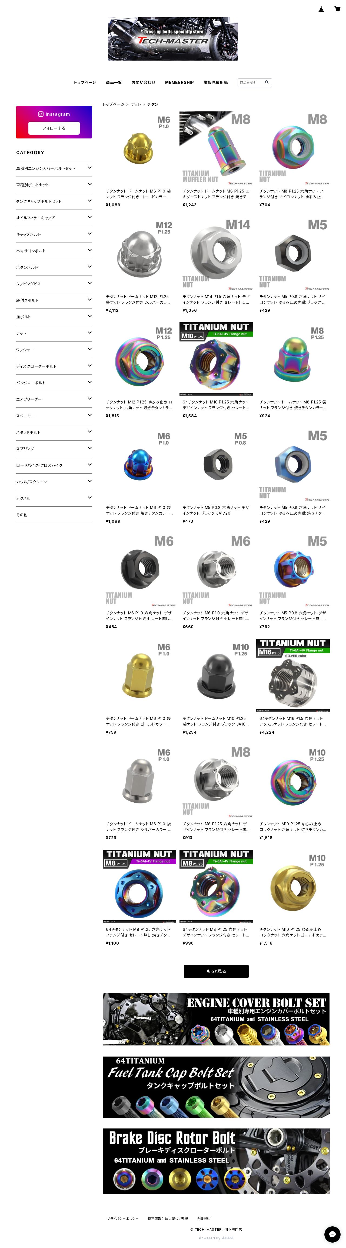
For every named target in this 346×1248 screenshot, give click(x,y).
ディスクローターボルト (36, 366)
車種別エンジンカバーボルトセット (45, 168)
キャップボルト (28, 234)
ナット (136, 104)
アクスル (23, 498)
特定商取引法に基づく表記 (168, 1219)
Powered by (216, 1238)
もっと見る (216, 971)
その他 (22, 514)
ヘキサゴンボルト (31, 251)
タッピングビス (28, 284)
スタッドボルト (28, 432)
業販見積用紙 (216, 82)
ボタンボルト (27, 267)
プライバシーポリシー (123, 1219)
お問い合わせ (143, 82)
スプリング (25, 448)
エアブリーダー (29, 399)
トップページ (85, 82)
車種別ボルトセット (32, 185)
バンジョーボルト (30, 382)
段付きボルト (27, 300)
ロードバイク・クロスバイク (39, 465)
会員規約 (204, 1219)
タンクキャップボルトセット (39, 201)
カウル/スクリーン (31, 481)
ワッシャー (25, 349)
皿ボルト (23, 317)
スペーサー (25, 415)
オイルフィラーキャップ (35, 218)
